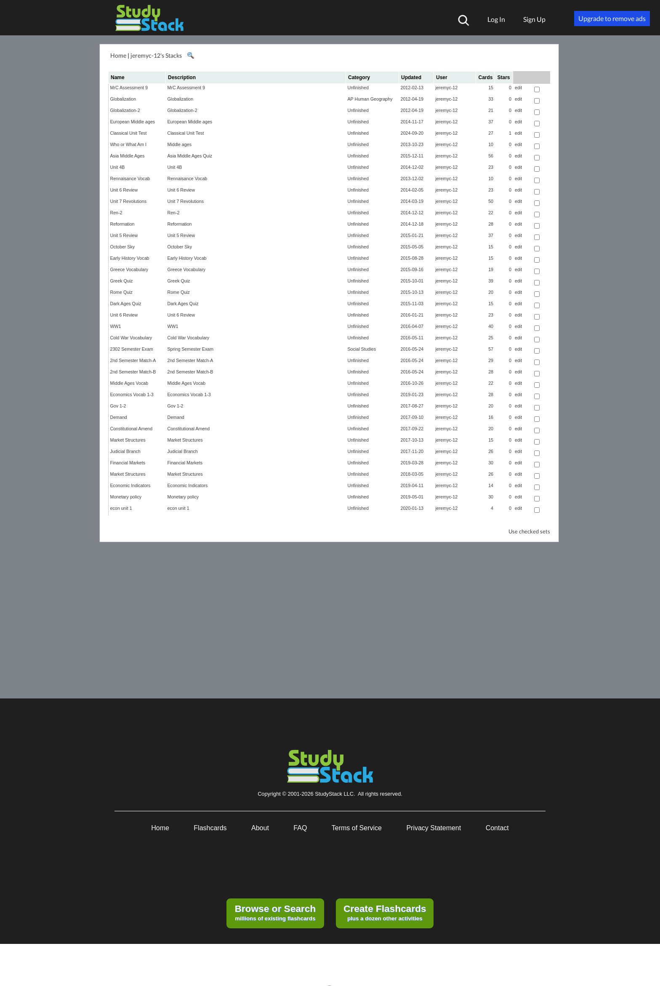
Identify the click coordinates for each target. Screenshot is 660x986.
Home (118, 55)
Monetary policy (126, 496)
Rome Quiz (121, 292)
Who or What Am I (128, 144)
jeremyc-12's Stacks (156, 55)
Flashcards (210, 827)
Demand (118, 417)
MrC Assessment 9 (129, 87)
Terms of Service (357, 827)
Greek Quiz (121, 280)
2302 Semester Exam (131, 349)
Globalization (123, 98)
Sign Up (534, 19)
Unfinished (358, 87)
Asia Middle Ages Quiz (190, 155)
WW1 (115, 326)
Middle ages (180, 144)
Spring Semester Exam (191, 349)
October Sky (122, 246)
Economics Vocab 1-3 (132, 394)
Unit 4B (117, 167)
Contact (497, 827)
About (260, 827)
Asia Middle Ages (127, 155)
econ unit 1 (121, 508)
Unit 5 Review (124, 235)
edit (518, 87)
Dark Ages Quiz (125, 303)
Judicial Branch (125, 451)
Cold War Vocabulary (131, 337)
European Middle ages (132, 121)
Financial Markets (128, 462)
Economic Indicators (130, 485)
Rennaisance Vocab (130, 178)
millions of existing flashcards (275, 912)
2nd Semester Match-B (133, 371)
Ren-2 (116, 212)
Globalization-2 (125, 110)
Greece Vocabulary (129, 269)
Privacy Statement (433, 827)
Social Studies (362, 349)
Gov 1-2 (118, 405)
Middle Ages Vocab (129, 383)
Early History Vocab (129, 258)
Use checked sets (529, 531)
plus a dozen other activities (384, 912)
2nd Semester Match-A (133, 360)
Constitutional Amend (131, 428)
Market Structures (128, 439)
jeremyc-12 (447, 87)
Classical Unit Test (128, 133)
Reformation (122, 224)
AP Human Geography (370, 98)
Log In (496, 19)
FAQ (300, 827)
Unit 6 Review (124, 189)
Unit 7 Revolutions (128, 201)
